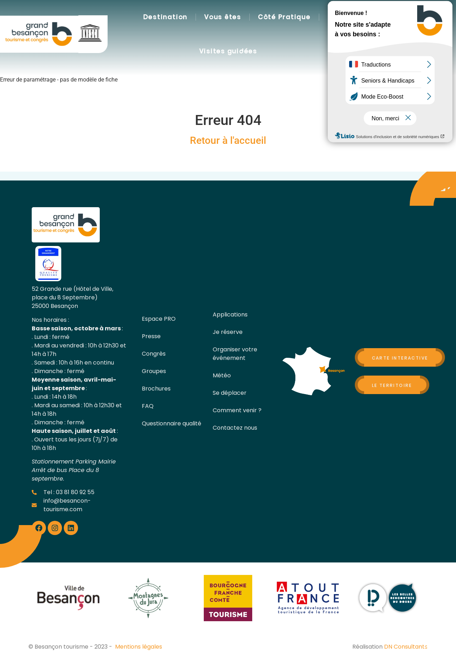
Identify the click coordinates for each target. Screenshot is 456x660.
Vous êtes (222, 17)
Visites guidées (228, 51)
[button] (347, 34)
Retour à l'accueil (228, 140)
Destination (165, 17)
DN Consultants (406, 647)
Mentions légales (138, 647)
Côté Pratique (284, 17)
